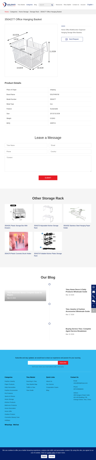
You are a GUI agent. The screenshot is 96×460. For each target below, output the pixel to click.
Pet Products (9, 393)
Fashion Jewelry (10, 381)
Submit (48, 178)
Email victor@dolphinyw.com (80, 382)
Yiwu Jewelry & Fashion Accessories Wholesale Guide (78, 310)
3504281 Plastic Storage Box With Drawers (16, 227)
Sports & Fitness (10, 396)
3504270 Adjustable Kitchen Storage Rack (46, 227)
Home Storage (23, 12)
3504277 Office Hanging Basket (51, 12)
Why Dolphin (67, 4)
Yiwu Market (21, 4)
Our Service (50, 384)
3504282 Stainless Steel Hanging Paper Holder (76, 227)
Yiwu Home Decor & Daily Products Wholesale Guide (76, 291)
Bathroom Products (11, 405)
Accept (52, 456)
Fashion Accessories (11, 390)
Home (7, 12)
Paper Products (9, 384)
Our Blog (48, 277)
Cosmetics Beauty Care (12, 417)
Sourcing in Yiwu (31, 381)
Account (83, 4)
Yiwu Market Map (31, 384)
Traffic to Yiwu (30, 387)
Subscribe (63, 363)
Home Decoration (10, 408)
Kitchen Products (10, 402)
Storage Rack (34, 12)
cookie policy (51, 453)
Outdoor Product (10, 414)
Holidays (7, 420)
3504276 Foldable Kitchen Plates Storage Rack (48, 255)
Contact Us (76, 4)
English (89, 4)
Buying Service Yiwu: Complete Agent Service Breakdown (78, 330)
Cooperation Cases (52, 387)
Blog (35, 4)
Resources (59, 4)
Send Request (72, 39)
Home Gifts (8, 411)
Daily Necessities (10, 387)
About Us (49, 381)
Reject (44, 456)
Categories (29, 4)
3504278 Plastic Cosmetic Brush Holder (18, 253)
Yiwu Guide (29, 390)
